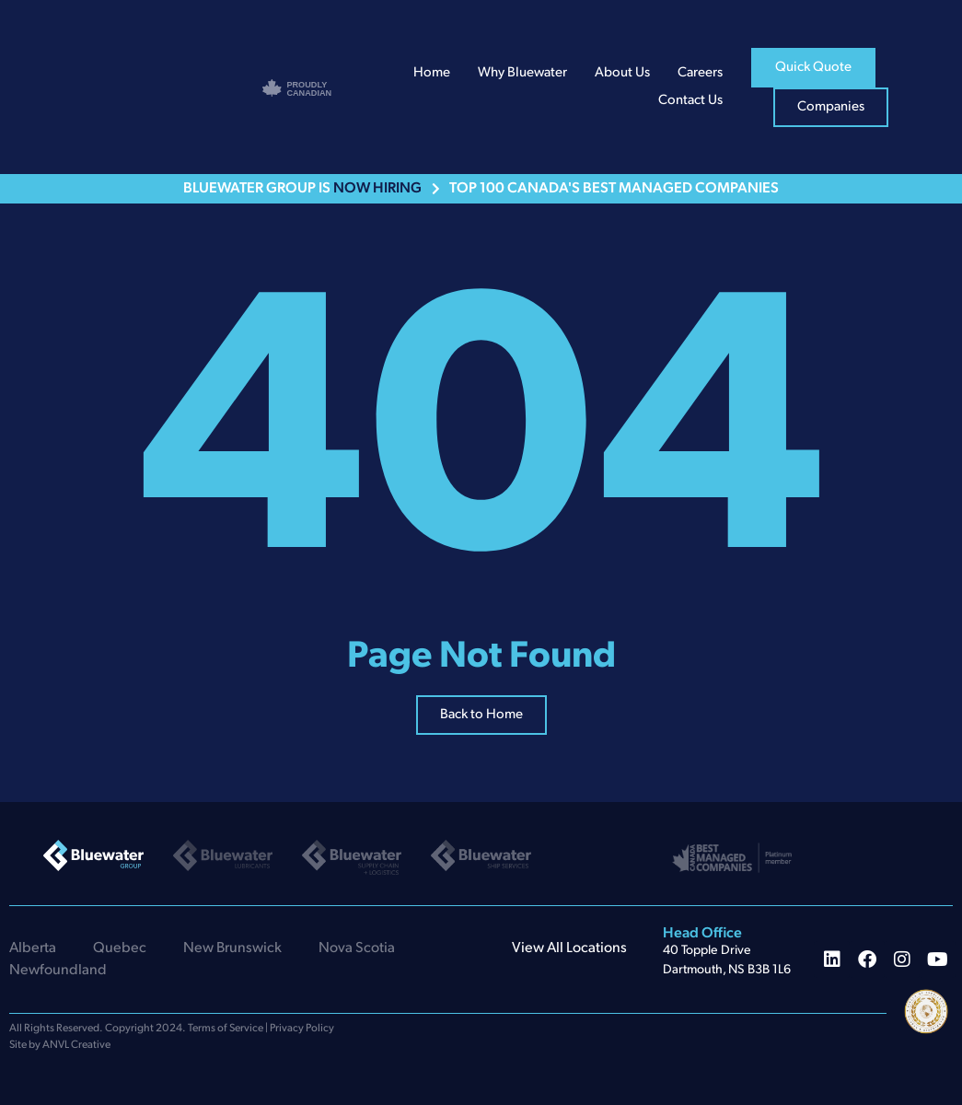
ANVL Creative (76, 1045)
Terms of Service (225, 1028)
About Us (622, 73)
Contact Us (690, 101)
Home (431, 73)
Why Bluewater (522, 73)
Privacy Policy (302, 1028)
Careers (700, 73)
